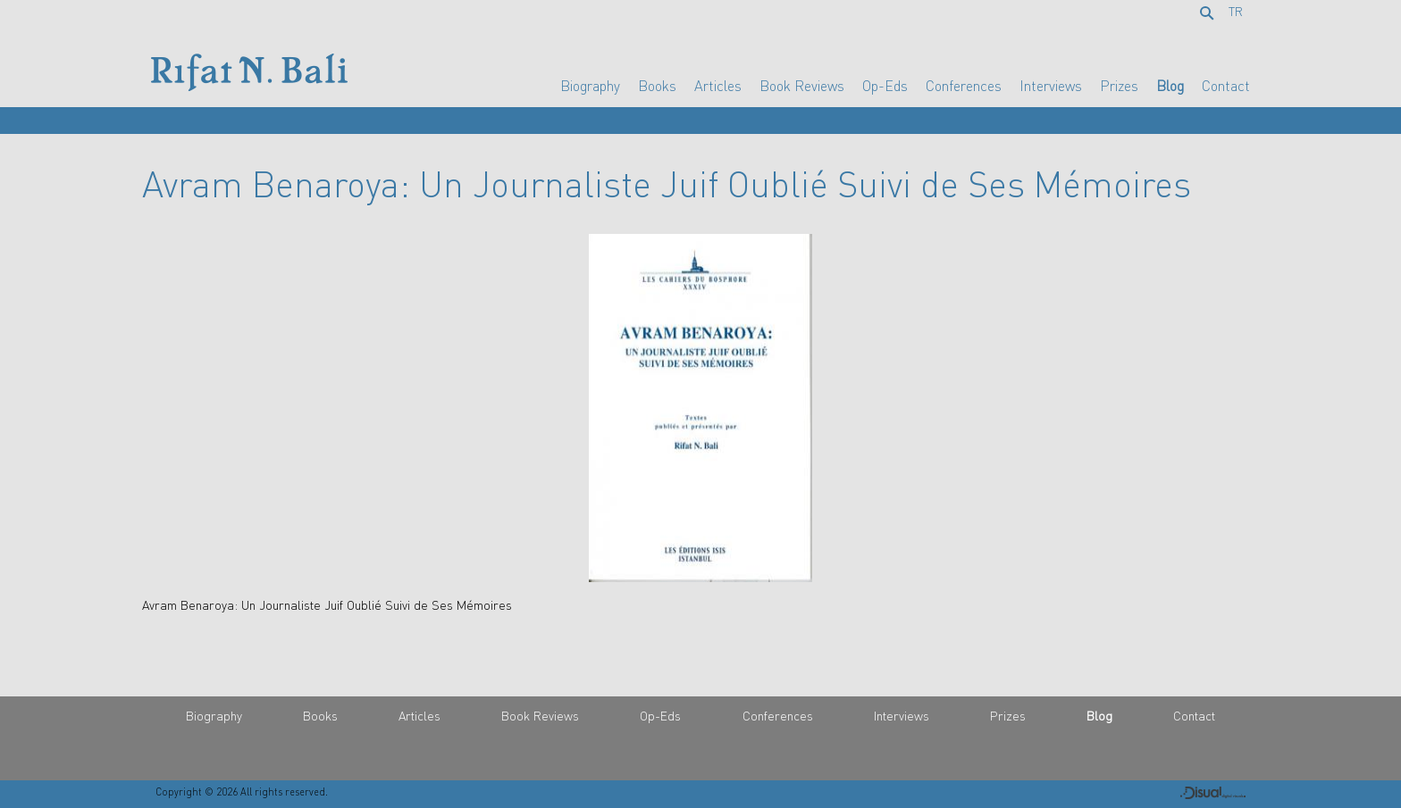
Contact (1226, 86)
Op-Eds (885, 86)
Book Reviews (801, 86)
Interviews (1050, 86)
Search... (1210, 14)
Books (657, 86)
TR (1236, 11)
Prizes (1119, 86)
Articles (718, 86)
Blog (1170, 86)
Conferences (964, 86)
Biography (590, 86)
